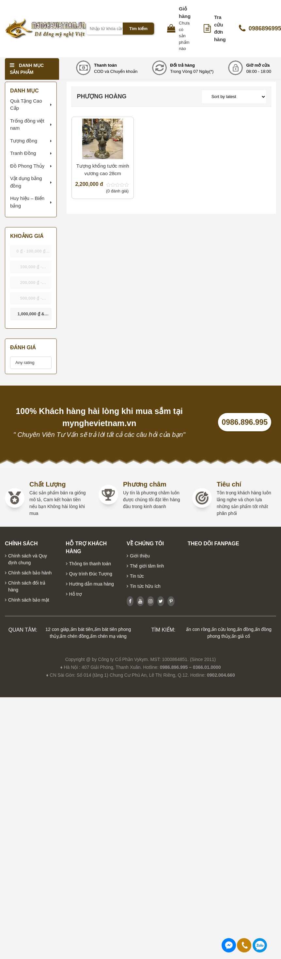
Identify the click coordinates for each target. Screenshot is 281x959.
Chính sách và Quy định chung (27, 559)
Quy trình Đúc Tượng (90, 573)
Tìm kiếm (138, 28)
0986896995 (260, 945)
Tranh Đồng (23, 153)
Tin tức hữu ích (145, 586)
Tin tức (137, 576)
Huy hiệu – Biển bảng (27, 201)
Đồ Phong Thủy (27, 166)
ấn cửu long (223, 629)
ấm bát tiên (81, 629)
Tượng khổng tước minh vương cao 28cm (102, 169)
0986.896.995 (245, 422)
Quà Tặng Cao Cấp (26, 104)
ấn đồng (245, 629)
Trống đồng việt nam (27, 124)
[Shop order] (234, 96)
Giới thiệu (140, 555)
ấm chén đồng (74, 636)
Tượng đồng (23, 140)
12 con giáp (57, 629)
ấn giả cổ (240, 636)
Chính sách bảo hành (30, 572)
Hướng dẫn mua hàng (91, 584)
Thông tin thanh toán (90, 563)
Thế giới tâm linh (147, 566)
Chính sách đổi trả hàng (26, 586)
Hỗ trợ (75, 594)
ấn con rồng (198, 629)
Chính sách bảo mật (28, 600)
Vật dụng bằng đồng (26, 182)
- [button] (33, 253)
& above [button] (30, 315)
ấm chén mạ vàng (108, 636)
